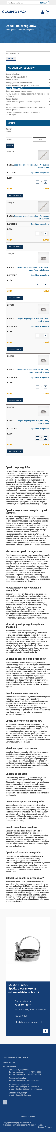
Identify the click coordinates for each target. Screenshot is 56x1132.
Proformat (49, 1127)
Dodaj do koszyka (15, 195)
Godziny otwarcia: (23, 1001)
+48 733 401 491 (34, 1080)
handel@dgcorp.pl (23, 1095)
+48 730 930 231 (34, 1074)
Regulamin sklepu (28, 1116)
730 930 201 (21, 1015)
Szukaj (43, 3)
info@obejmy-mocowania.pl (28, 1022)
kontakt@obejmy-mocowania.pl (29, 1089)
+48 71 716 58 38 (34, 1072)
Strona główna (11, 30)
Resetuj (10, 145)
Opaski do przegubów (40, 173)
